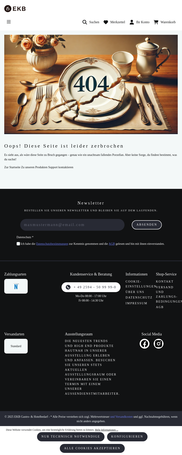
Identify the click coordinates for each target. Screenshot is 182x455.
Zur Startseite (12, 167)
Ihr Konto (139, 22)
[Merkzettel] (114, 22)
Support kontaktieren (60, 167)
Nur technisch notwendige (70, 436)
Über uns (135, 292)
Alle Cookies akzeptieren (92, 448)
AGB (112, 243)
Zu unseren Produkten (34, 167)
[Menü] (8, 21)
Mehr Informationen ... (106, 429)
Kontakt (164, 281)
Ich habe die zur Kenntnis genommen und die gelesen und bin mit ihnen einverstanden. (93, 244)
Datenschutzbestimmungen (52, 243)
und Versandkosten (121, 416)
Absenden (146, 224)
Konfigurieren (127, 436)
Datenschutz (139, 297)
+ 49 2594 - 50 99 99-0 (91, 287)
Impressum (137, 303)
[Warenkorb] (165, 22)
